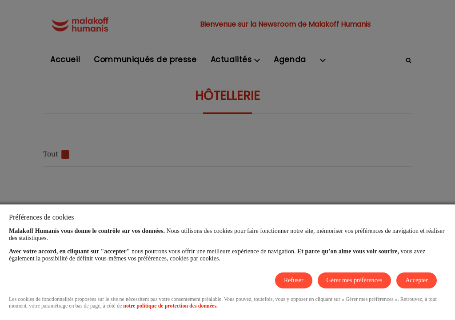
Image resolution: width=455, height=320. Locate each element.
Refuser (293, 280)
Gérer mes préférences (355, 280)
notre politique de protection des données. (170, 306)
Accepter (416, 280)
